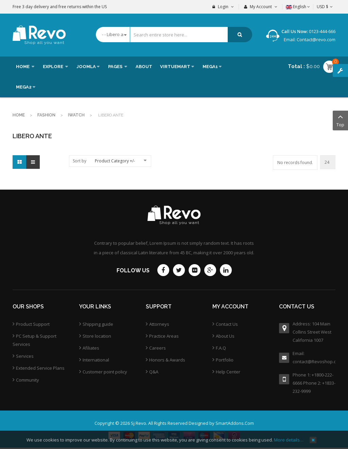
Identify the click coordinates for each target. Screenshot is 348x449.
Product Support (33, 324)
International (96, 360)
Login (223, 7)
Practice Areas (164, 336)
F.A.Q (221, 348)
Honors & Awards (167, 360)
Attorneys (159, 324)
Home (19, 115)
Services (25, 356)
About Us (225, 336)
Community (27, 380)
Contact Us (227, 324)
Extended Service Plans (40, 368)
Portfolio (224, 360)
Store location (97, 336)
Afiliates (91, 348)
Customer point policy (105, 372)
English (298, 7)
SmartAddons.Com (234, 423)
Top (340, 120)
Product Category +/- (115, 161)
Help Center (228, 372)
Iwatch (76, 115)
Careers (157, 348)
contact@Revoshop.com (314, 361)
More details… (288, 440)
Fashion (46, 115)
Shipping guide (98, 324)
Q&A (153, 372)
